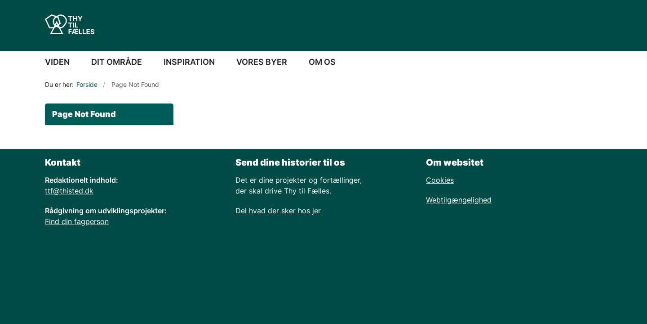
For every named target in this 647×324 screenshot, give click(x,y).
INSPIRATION (189, 62)
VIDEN (57, 62)
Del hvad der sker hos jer (278, 210)
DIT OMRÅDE (116, 62)
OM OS (322, 62)
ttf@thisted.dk (69, 190)
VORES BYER (261, 62)
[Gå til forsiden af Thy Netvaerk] (69, 25)
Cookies (440, 180)
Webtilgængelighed (459, 199)
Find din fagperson (77, 221)
